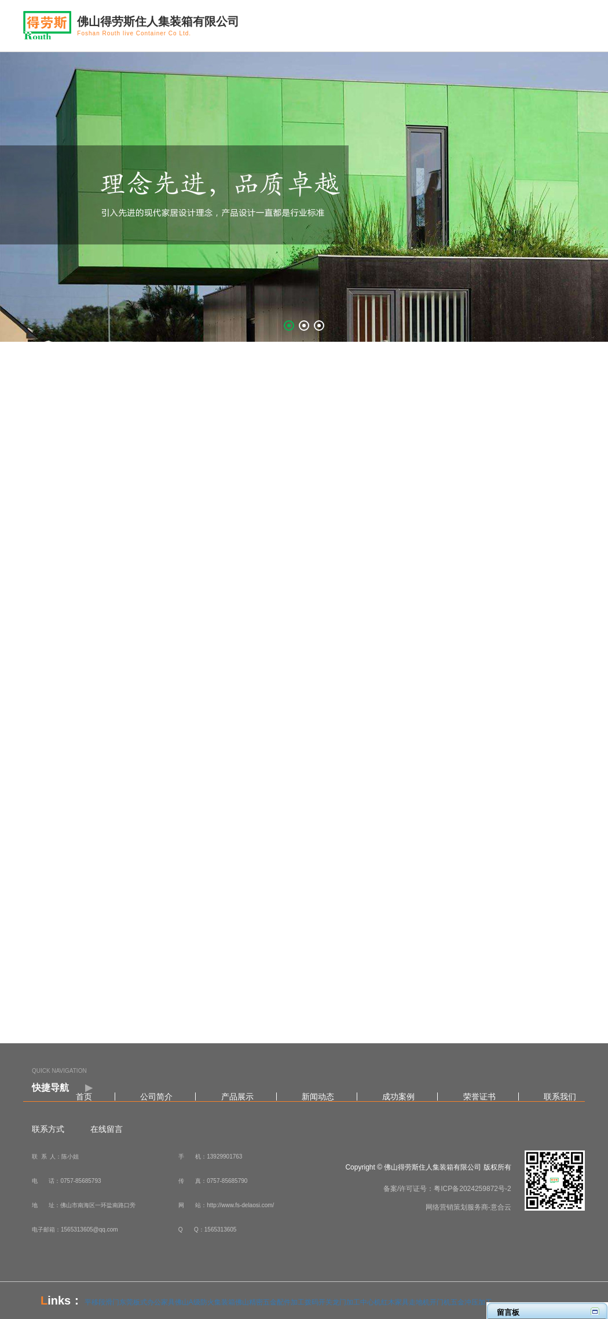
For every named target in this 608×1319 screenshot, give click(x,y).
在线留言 (106, 1129)
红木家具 (395, 1302)
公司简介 (156, 1096)
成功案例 (398, 1096)
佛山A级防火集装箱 (205, 1302)
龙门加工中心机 (356, 1302)
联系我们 (560, 1096)
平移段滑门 (102, 1302)
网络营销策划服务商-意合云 (468, 1207)
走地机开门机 (429, 1302)
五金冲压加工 (471, 1302)
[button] (289, 325)
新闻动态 (318, 1096)
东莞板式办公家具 (147, 1302)
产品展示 (237, 1096)
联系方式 (48, 1129)
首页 (84, 1096)
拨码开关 (318, 1302)
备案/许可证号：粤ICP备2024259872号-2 (447, 1189)
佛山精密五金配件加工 (270, 1302)
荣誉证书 (479, 1096)
